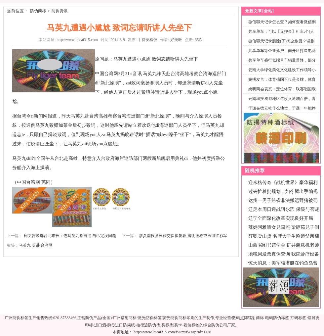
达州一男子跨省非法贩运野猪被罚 (283, 200)
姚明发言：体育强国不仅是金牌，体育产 (281, 83)
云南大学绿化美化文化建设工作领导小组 (281, 74)
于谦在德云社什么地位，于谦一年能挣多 (281, 112)
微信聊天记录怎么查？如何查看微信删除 (281, 26)
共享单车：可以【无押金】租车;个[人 (281, 31)
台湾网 (47, 245)
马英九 (25, 245)
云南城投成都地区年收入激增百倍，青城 (281, 102)
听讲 (36, 245)
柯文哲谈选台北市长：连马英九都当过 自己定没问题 (70, 235)
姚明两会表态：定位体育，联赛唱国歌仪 (281, 93)
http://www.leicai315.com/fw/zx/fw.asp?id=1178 (172, 332)
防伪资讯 (59, 11)
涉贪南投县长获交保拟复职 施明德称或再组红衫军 (183, 235)
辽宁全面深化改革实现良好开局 (280, 218)
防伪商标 (38, 11)
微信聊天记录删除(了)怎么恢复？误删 (281, 41)
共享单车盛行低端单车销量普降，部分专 (281, 64)
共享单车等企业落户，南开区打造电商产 (281, 54)
